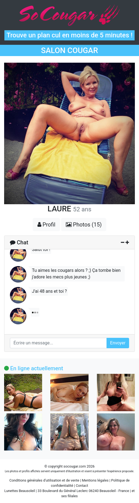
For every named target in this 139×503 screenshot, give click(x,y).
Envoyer (118, 343)
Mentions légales (95, 480)
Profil (46, 224)
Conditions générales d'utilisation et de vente (44, 480)
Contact (82, 485)
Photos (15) (84, 224)
